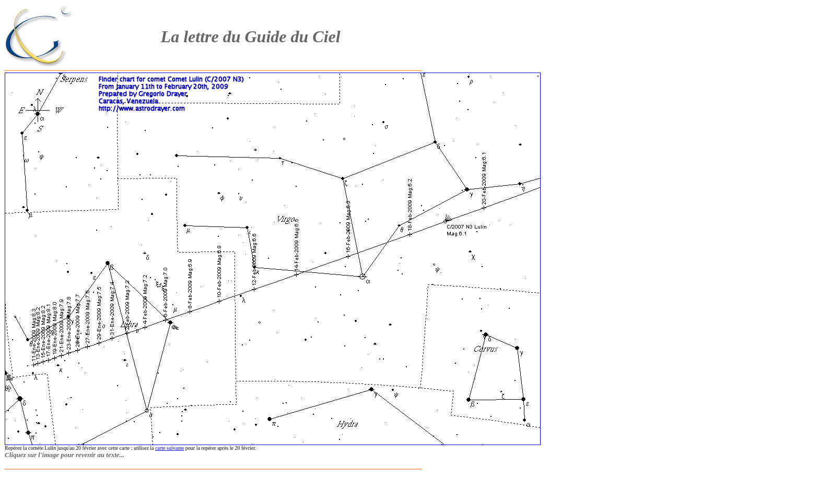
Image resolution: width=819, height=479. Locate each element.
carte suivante (169, 448)
